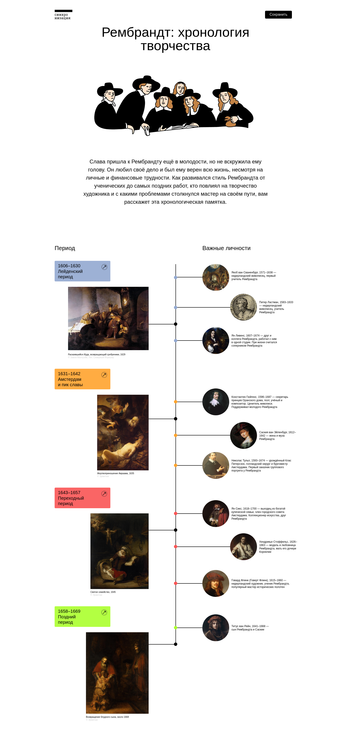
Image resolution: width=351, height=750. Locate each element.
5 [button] (82, 497)
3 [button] (82, 379)
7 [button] (82, 616)
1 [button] (82, 271)
